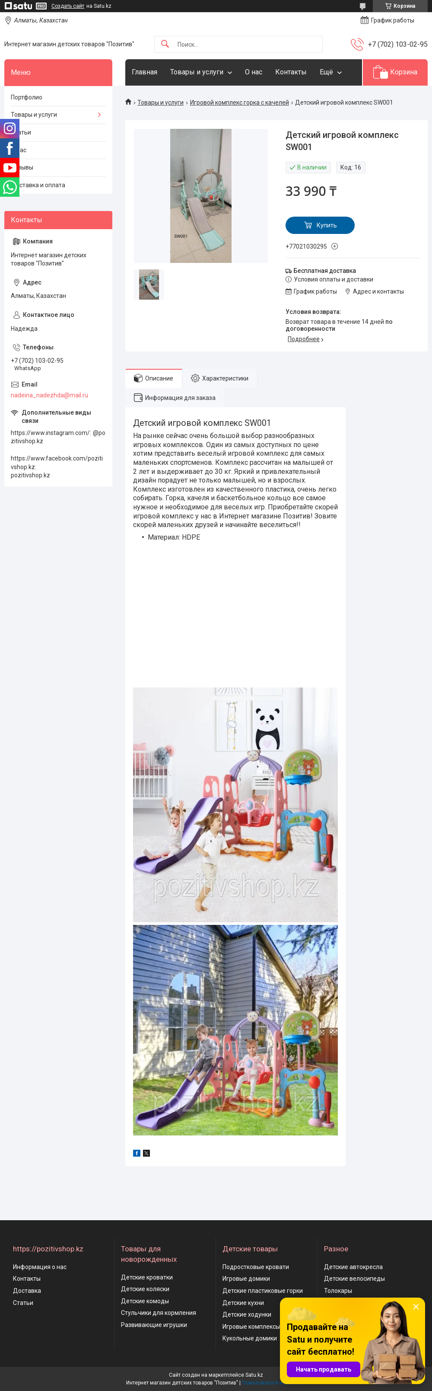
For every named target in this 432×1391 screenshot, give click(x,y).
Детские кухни (243, 1302)
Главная (144, 72)
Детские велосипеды (354, 1278)
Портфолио (26, 97)
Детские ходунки (246, 1314)
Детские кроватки (147, 1277)
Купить (327, 225)
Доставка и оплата (38, 185)
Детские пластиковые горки (262, 1290)
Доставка (27, 1290)
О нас (253, 72)
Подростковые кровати (255, 1266)
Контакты (291, 72)
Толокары (338, 1290)
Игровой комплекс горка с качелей (239, 102)
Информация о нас (40, 1266)
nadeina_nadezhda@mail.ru (49, 395)
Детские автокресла (353, 1266)
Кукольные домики (249, 1338)
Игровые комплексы (251, 1326)
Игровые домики (246, 1278)
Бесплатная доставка (325, 270)
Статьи (21, 132)
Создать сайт (67, 6)
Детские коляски (145, 1288)
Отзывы (22, 167)
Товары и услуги (196, 72)
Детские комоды (145, 1301)
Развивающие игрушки (154, 1324)
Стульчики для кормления (158, 1312)
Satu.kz (254, 1375)
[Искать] (165, 44)
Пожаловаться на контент (274, 1383)
